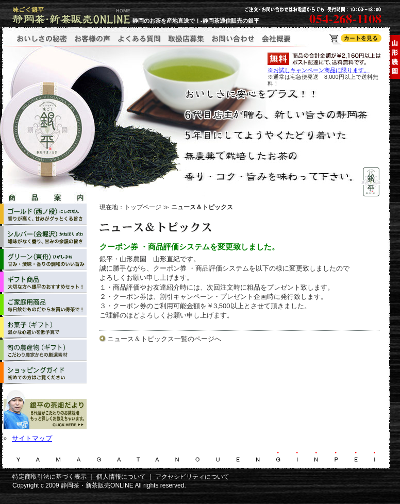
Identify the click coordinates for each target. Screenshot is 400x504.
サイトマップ (32, 438)
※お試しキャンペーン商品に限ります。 (319, 70)
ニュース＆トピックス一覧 (147, 339)
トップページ (142, 207)
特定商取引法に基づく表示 (49, 476)
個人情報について (121, 476)
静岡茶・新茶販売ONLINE (97, 485)
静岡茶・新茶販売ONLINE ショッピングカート (355, 39)
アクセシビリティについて (192, 476)
